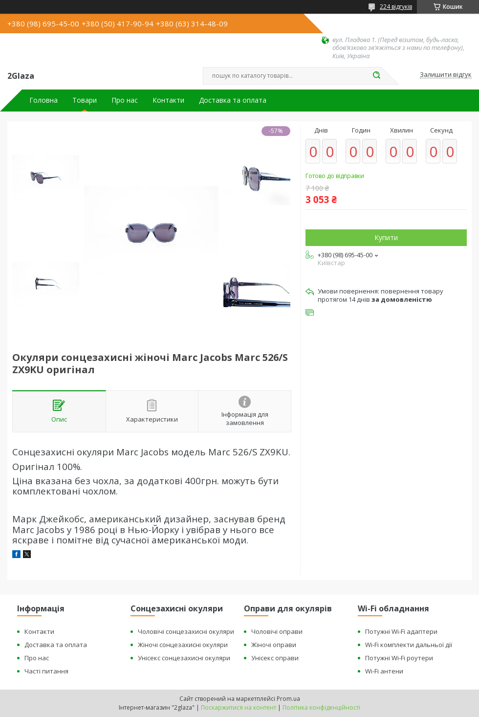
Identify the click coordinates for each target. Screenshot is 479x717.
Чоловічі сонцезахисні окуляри (186, 631)
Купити (386, 237)
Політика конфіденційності (321, 707)
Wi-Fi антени (384, 671)
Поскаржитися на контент (238, 707)
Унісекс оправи (275, 657)
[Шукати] (376, 76)
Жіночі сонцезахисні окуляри (183, 644)
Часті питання (46, 671)
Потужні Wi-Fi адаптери (401, 631)
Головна (43, 100)
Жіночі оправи (273, 644)
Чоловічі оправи (277, 631)
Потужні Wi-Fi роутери (399, 657)
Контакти (168, 100)
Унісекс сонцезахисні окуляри (184, 657)
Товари (84, 100)
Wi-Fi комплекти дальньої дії (408, 644)
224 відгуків (396, 6)
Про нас (124, 100)
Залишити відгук (446, 74)
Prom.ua (288, 699)
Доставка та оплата (232, 100)
